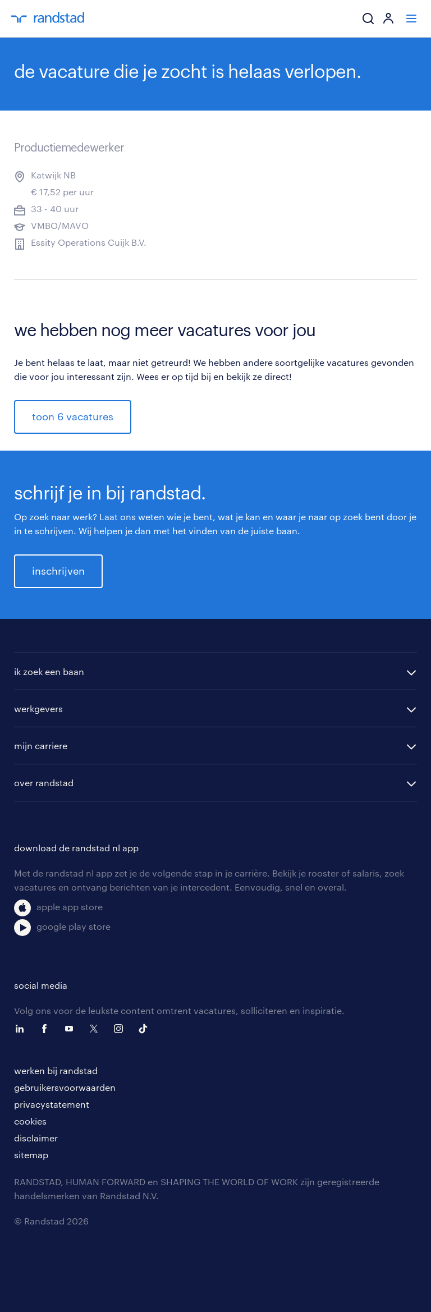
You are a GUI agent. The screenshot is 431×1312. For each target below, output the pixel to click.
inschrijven (58, 571)
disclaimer (36, 1137)
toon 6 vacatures (72, 416)
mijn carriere (40, 745)
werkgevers (38, 708)
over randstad (44, 782)
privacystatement (51, 1104)
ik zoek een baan (49, 671)
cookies (30, 1121)
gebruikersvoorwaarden (65, 1087)
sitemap (31, 1154)
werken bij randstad (56, 1070)
